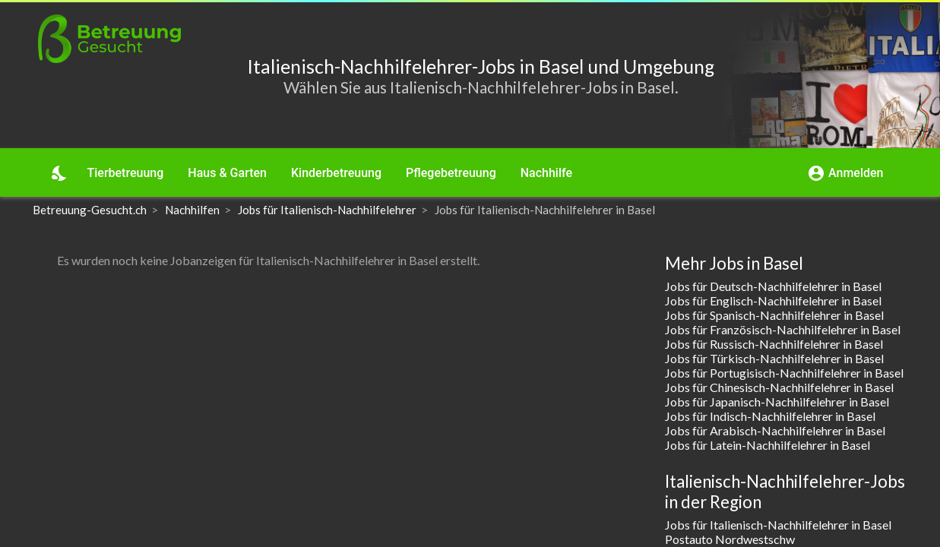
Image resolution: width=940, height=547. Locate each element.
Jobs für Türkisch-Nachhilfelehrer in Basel (774, 358)
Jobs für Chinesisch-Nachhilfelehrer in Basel (779, 387)
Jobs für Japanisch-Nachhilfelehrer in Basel (777, 401)
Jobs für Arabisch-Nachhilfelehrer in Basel (775, 430)
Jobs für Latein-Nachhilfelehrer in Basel (767, 445)
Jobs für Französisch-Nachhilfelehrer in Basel (782, 329)
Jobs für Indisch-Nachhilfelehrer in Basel (770, 416)
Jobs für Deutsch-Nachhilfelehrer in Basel (773, 286)
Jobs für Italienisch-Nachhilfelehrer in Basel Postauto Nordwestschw (778, 531)
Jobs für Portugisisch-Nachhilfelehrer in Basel (784, 372)
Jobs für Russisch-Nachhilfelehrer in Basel (774, 344)
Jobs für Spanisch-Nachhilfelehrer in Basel (774, 315)
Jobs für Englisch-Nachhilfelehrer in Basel (773, 300)
